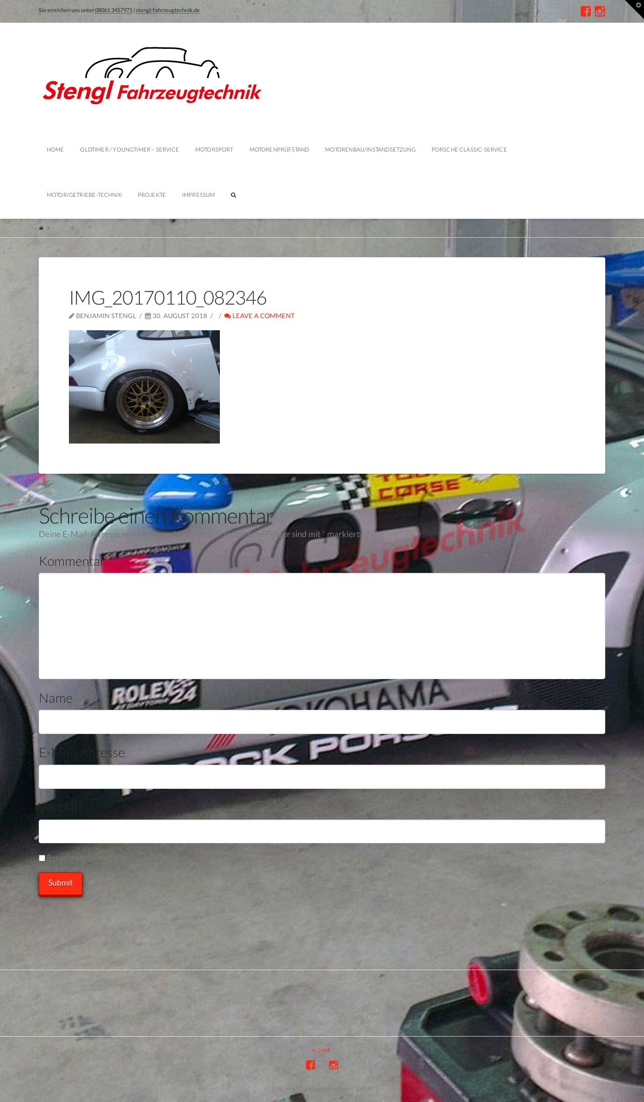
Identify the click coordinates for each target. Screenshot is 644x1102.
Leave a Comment (259, 316)
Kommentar (75, 560)
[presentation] (115, 916)
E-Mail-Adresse (82, 752)
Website (62, 807)
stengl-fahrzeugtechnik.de (168, 10)
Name (55, 697)
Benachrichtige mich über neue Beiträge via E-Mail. (131, 857)
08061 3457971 (113, 10)
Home (322, 1050)
